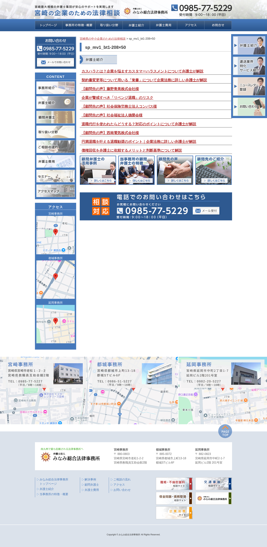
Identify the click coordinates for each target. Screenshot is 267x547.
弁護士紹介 (47, 488)
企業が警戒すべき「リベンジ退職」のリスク (117, 98)
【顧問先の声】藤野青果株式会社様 (110, 89)
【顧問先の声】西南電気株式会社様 (110, 133)
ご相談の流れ (122, 479)
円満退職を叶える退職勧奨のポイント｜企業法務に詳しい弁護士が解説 (139, 142)
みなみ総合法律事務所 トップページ (54, 481)
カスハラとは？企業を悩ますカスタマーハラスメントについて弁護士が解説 (142, 71)
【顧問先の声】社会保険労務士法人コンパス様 (119, 106)
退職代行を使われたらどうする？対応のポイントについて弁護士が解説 (139, 124)
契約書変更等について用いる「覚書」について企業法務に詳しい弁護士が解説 (144, 80)
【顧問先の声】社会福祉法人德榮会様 (112, 115)
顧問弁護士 (92, 484)
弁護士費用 (92, 489)
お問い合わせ (122, 489)
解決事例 (90, 479)
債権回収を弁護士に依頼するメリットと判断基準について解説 (132, 150)
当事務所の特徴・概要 (54, 494)
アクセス (119, 484)
